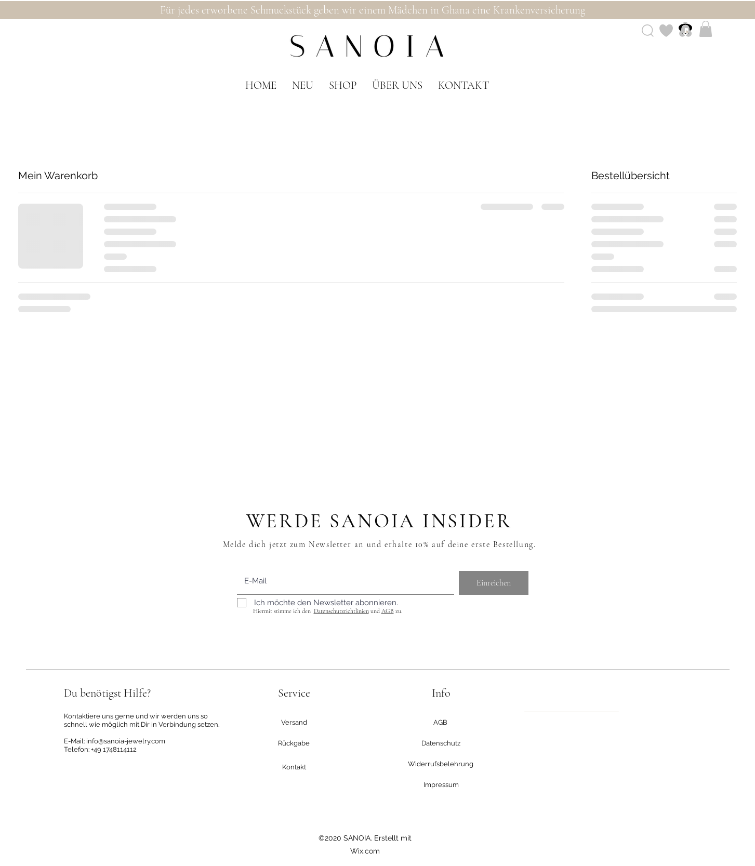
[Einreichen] (493, 583)
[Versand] (294, 722)
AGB (387, 611)
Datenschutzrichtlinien (341, 611)
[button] (705, 29)
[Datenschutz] (441, 743)
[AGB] (441, 722)
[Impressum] (441, 785)
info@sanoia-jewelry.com (125, 741)
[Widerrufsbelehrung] (441, 764)
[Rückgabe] (294, 743)
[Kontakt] (294, 767)
